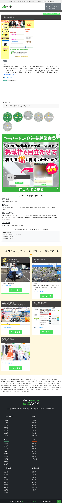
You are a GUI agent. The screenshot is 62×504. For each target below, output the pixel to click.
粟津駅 (20, 215)
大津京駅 (4, 207)
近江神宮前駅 (34, 217)
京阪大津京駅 (27, 217)
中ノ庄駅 (30, 215)
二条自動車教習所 (8, 303)
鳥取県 (6, 472)
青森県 (6, 423)
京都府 (34, 449)
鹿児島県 (34, 488)
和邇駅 (35, 207)
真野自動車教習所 (40, 259)
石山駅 (7, 201)
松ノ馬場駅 (54, 217)
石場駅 (49, 215)
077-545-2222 (39, 327)
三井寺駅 (12, 217)
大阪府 (34, 452)
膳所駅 (11, 201)
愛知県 (6, 464)
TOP (8, 409)
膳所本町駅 (35, 215)
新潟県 (6, 444)
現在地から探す (16, 409)
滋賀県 (50, 11)
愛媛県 (6, 490)
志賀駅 (43, 207)
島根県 (6, 475)
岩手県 (6, 426)
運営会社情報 (50, 409)
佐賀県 (34, 475)
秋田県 (6, 431)
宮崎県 (34, 485)
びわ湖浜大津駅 (6, 217)
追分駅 (3, 225)
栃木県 (34, 423)
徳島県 (6, 485)
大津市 (4, 61)
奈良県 (34, 457)
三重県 (34, 444)
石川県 (6, 449)
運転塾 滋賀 (13, 260)
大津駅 (15, 201)
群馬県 (34, 426)
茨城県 (34, 421)
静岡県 (6, 462)
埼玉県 (34, 428)
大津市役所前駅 (19, 217)
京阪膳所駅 (44, 215)
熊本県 (34, 480)
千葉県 (34, 431)
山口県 (6, 483)
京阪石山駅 (15, 215)
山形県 (6, 433)
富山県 (6, 447)
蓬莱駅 (39, 207)
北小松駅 (4, 209)
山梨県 (6, 454)
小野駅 (31, 207)
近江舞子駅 (52, 207)
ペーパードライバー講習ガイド (42, 11)
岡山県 (6, 478)
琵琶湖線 (5, 199)
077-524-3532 (8, 77)
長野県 (6, 457)
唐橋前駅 (9, 215)
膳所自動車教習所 (8, 339)
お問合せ (32, 409)
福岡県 (34, 472)
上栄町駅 (12, 225)
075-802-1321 (8, 327)
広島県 (6, 480)
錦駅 (40, 215)
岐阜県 (6, 459)
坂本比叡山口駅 (6, 219)
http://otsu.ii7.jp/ (9, 75)
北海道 (6, 421)
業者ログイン (41, 409)
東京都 (34, 433)
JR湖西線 (5, 205)
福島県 (6, 436)
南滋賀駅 (40, 217)
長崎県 (34, 478)
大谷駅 (7, 225)
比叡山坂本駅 (14, 207)
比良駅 (47, 207)
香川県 (6, 488)
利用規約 (25, 409)
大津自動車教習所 (8, 17)
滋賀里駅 (45, 217)
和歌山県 (34, 459)
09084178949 (8, 286)
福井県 (6, 452)
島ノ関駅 (54, 215)
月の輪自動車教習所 (41, 303)
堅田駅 (27, 207)
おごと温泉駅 (21, 207)
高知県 (6, 493)
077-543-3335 (8, 363)
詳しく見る (15, 290)
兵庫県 (34, 454)
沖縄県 (34, 490)
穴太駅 (49, 217)
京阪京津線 (6, 223)
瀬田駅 (3, 201)
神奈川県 (34, 436)
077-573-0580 (39, 291)
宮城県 (6, 428)
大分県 (34, 483)
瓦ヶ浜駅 (25, 215)
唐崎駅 (8, 207)
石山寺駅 (4, 215)
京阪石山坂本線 (8, 213)
